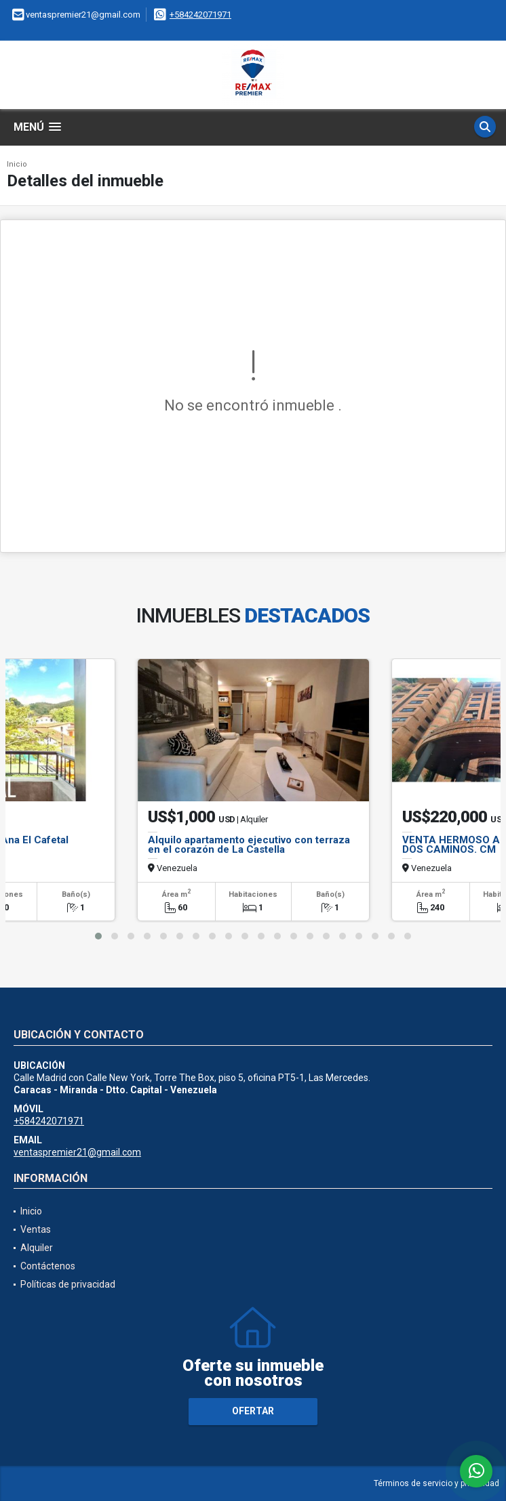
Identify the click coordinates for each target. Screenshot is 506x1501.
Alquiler (36, 1247)
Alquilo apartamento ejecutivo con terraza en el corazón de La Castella (249, 844)
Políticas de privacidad (67, 1284)
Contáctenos (47, 1266)
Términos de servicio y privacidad (436, 1483)
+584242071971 (200, 14)
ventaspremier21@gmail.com (77, 1152)
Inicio (17, 164)
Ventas (35, 1229)
